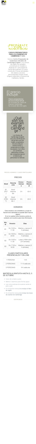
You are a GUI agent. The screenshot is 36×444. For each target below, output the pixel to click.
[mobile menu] (33, 2)
